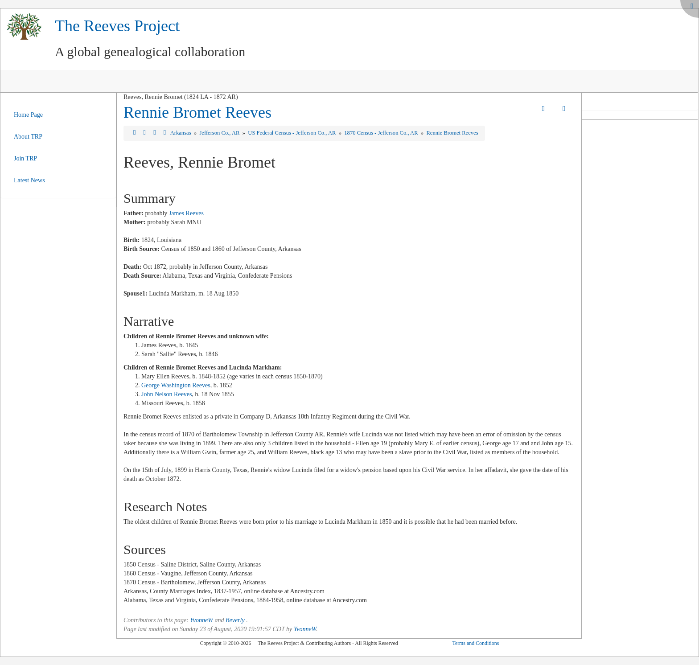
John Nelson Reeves (166, 394)
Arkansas (181, 133)
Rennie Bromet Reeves (197, 112)
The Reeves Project (117, 26)
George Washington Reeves (175, 385)
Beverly (235, 620)
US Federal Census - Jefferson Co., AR (292, 133)
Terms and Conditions (475, 643)
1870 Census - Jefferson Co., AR (381, 133)
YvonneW (201, 620)
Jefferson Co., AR (220, 133)
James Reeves (186, 213)
